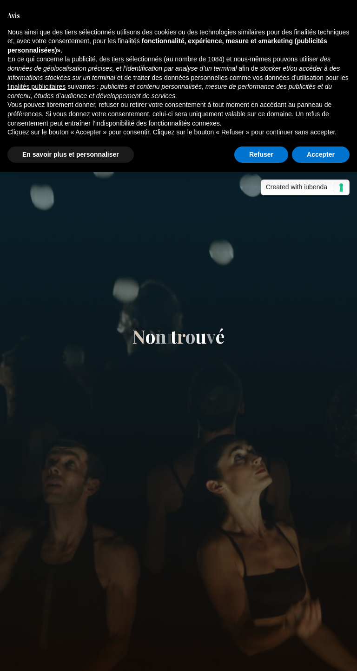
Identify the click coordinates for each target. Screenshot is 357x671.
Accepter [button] (321, 154)
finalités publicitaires (36, 86)
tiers (118, 59)
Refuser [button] (261, 154)
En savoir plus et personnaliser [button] (70, 154)
